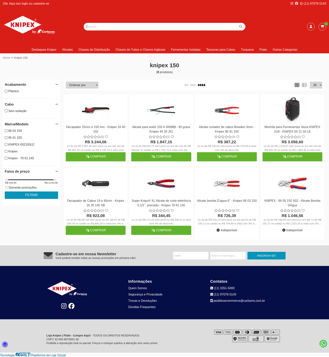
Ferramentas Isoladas (186, 49)
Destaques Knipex (44, 49)
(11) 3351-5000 (222, 288)
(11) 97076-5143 (313, 3)
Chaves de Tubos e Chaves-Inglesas (140, 49)
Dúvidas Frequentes (142, 307)
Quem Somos (137, 288)
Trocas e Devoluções (142, 300)
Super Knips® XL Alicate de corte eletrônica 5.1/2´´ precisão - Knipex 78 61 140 (161, 203)
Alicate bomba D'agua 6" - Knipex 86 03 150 (227, 200)
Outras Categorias (285, 49)
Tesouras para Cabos (220, 49)
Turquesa (247, 49)
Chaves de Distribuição (94, 49)
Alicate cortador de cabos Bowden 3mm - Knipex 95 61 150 (227, 129)
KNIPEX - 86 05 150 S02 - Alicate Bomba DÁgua (292, 203)
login (25, 3)
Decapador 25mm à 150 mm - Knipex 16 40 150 (95, 129)
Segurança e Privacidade (145, 294)
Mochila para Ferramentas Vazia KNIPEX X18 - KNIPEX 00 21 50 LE (292, 129)
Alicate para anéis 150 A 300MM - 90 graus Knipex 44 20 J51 (161, 129)
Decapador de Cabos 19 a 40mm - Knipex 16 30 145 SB (95, 203)
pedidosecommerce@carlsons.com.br (237, 300)
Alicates (67, 49)
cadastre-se (41, 3)
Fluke (263, 49)
